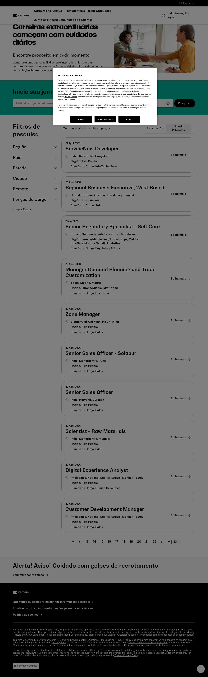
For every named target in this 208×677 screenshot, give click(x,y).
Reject (129, 119)
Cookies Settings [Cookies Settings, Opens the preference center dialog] (105, 119)
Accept (81, 119)
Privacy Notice (70, 97)
